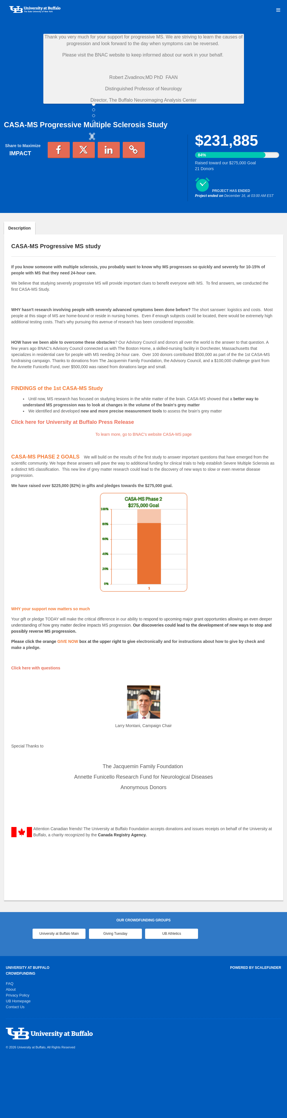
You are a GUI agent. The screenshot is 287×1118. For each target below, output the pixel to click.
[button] (17, 184)
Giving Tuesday (115, 990)
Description (19, 285)
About (11, 1046)
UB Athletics (171, 990)
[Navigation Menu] (278, 10)
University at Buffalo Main (59, 990)
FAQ (9, 1040)
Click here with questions (35, 724)
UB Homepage (18, 1058)
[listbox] (92, 184)
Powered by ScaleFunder (255, 1024)
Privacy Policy (17, 1052)
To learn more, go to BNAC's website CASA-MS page (143, 491)
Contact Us (15, 1063)
